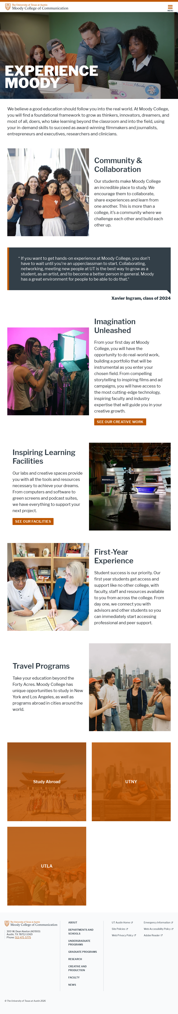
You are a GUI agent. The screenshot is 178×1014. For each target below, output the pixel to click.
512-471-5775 (23, 937)
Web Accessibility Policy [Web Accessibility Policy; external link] (157, 929)
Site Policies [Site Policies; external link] (118, 929)
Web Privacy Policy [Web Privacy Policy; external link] (122, 935)
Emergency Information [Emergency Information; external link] (157, 922)
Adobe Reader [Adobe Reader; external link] (152, 935)
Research (75, 959)
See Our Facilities (33, 521)
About (72, 922)
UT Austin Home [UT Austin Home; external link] (121, 922)
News (72, 984)
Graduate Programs (82, 951)
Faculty (74, 977)
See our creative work (120, 422)
